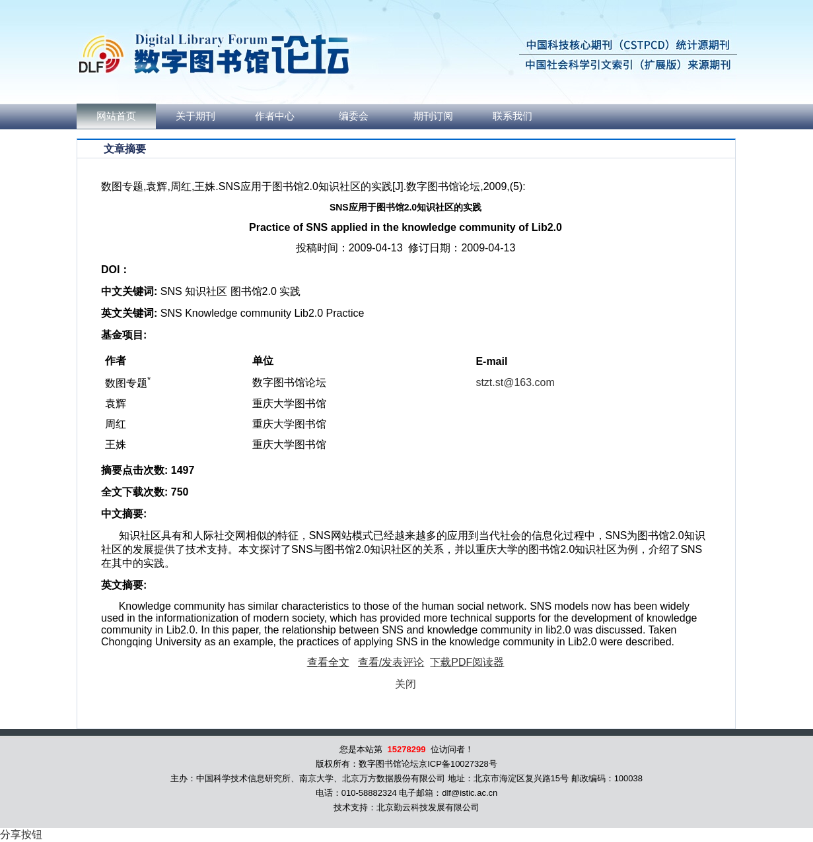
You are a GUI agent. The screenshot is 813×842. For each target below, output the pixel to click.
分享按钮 (21, 834)
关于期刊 (195, 116)
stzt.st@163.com (515, 382)
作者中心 (275, 116)
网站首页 (116, 116)
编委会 (354, 116)
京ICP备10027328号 (458, 764)
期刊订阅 (433, 116)
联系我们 (512, 116)
